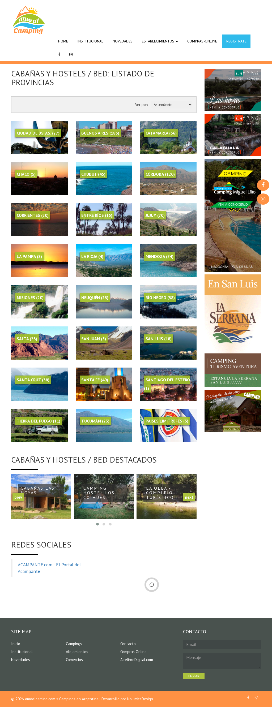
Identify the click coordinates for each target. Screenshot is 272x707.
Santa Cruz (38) (33, 379)
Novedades (20, 659)
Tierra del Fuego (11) (38, 421)
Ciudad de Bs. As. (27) (38, 133)
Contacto (128, 643)
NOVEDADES (123, 41)
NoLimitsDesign (140, 698)
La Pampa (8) (29, 256)
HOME (63, 41)
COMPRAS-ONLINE (202, 41)
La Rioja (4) (92, 256)
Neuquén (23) (94, 297)
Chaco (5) (26, 174)
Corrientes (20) (33, 215)
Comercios (74, 659)
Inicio (15, 643)
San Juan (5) (93, 338)
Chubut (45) (93, 174)
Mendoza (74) (159, 256)
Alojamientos (77, 651)
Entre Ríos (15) (96, 215)
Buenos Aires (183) (100, 133)
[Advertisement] (151, 15)
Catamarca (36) (161, 133)
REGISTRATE (236, 41)
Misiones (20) (30, 297)
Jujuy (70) (155, 215)
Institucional (22, 651)
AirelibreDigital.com (137, 659)
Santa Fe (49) (94, 379)
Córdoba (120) (160, 174)
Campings (74, 643)
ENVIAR (193, 676)
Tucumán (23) (95, 421)
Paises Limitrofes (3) (167, 421)
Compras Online (133, 651)
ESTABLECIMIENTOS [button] (160, 41)
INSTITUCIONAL (90, 41)
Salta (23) (27, 338)
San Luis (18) (159, 338)
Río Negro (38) (160, 297)
